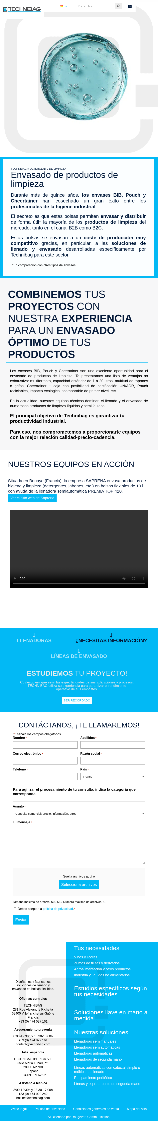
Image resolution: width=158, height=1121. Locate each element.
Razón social (91, 753)
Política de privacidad (50, 1109)
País (84, 769)
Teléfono (20, 769)
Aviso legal (19, 1109)
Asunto (19, 806)
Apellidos (88, 737)
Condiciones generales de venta (96, 1109)
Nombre (20, 737)
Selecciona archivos (79, 884)
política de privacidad (58, 909)
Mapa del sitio (137, 1109)
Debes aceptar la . (46, 909)
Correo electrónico (28, 753)
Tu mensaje (22, 822)
